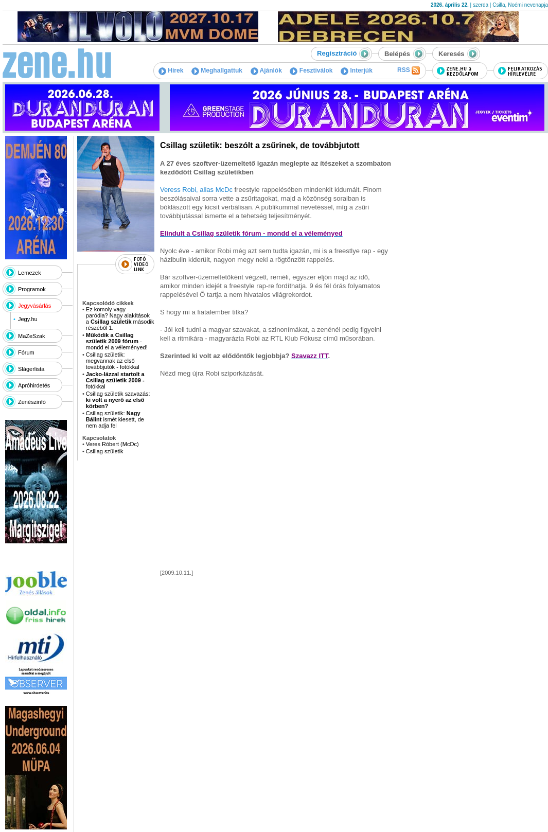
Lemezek (29, 273)
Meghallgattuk (216, 70)
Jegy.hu (28, 319)
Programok (32, 289)
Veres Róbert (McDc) (112, 444)
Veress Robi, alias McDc (196, 189)
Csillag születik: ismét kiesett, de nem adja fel (115, 419)
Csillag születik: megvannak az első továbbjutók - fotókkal (112, 360)
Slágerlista (31, 369)
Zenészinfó (32, 402)
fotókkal (115, 380)
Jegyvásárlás (34, 306)
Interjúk (357, 70)
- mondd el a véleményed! (117, 341)
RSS (408, 70)
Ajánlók (266, 70)
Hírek (170, 70)
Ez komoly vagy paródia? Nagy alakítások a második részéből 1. (120, 318)
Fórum (26, 352)
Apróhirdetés (34, 385)
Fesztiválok (311, 70)
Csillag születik (104, 451)
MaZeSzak (31, 336)
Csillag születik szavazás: (118, 400)
